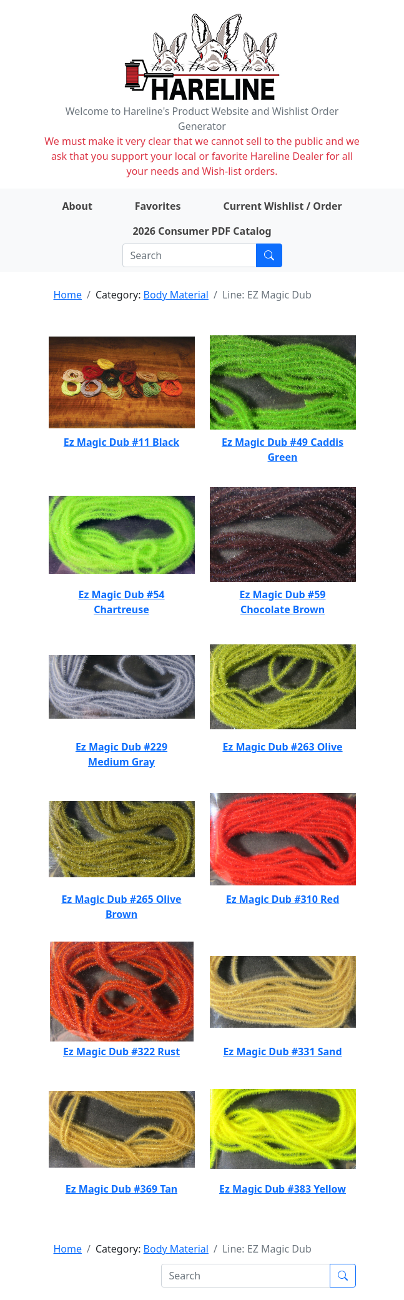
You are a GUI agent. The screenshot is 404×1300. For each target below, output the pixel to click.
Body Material (176, 295)
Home (68, 295)
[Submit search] (269, 255)
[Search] (189, 255)
